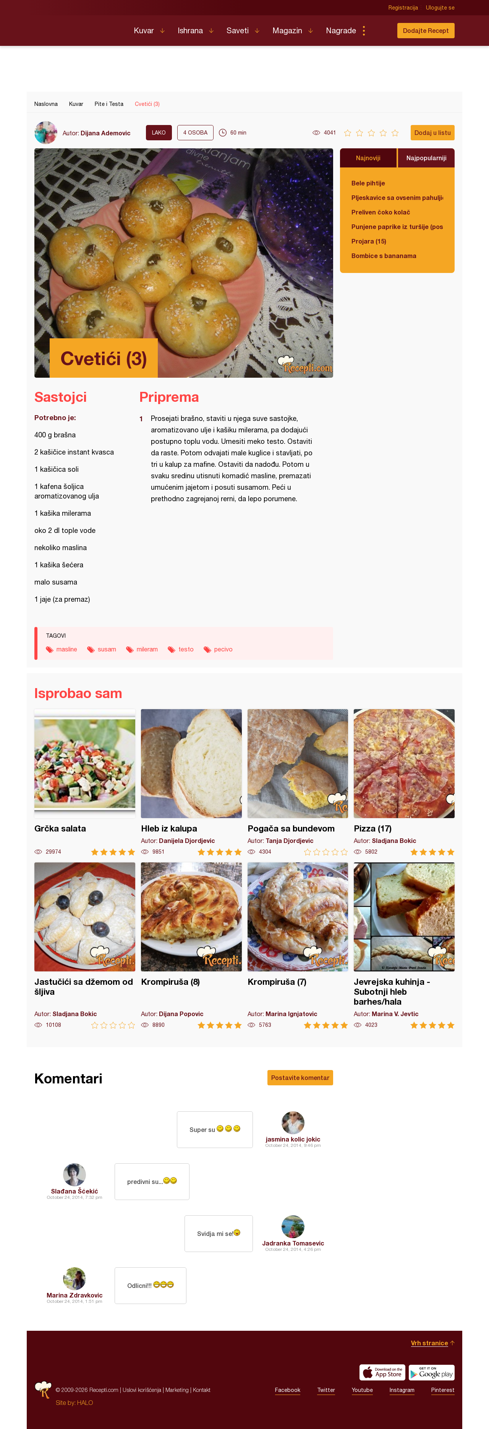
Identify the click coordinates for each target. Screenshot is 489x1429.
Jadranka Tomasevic (293, 1243)
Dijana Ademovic (106, 132)
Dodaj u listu (433, 132)
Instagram (402, 1390)
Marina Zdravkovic (75, 1295)
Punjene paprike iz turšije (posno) (397, 226)
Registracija (403, 8)
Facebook (287, 1390)
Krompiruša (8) (191, 945)
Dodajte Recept (426, 30)
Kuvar (144, 30)
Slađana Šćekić (74, 1191)
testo (186, 649)
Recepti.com (78, 27)
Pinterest (443, 1390)
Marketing (177, 1390)
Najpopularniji (426, 157)
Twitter (326, 1390)
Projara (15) (368, 241)
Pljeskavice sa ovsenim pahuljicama (397, 197)
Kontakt (201, 1390)
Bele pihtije (368, 183)
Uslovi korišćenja (142, 1390)
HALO (85, 1402)
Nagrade (341, 30)
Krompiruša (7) (298, 945)
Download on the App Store (382, 1372)
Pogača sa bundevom (298, 782)
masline (67, 649)
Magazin (287, 30)
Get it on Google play (432, 1372)
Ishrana (190, 30)
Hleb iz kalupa (191, 782)
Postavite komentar (300, 1077)
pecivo (223, 649)
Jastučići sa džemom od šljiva (84, 945)
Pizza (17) (404, 782)
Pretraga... (379, 30)
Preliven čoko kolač (380, 212)
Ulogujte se (440, 8)
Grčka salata (84, 782)
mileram (147, 649)
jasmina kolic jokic (293, 1139)
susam (107, 649)
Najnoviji (368, 157)
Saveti (238, 30)
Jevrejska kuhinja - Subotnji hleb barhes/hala (404, 945)
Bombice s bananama (383, 255)
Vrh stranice (429, 1342)
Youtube (362, 1390)
